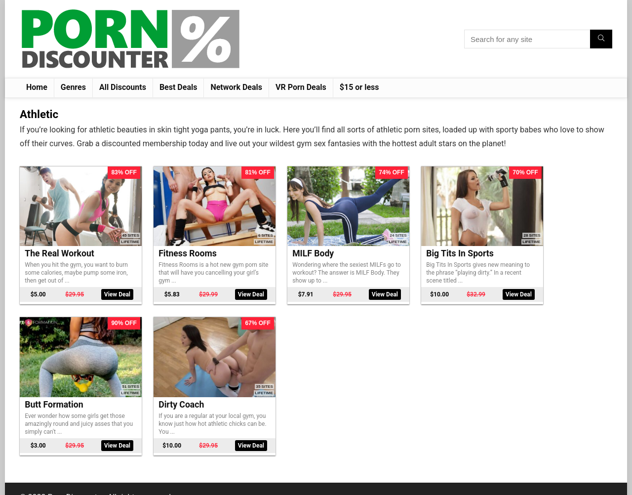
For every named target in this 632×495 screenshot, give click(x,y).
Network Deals (236, 87)
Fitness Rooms (175, 245)
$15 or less (359, 87)
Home (36, 87)
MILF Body (287, 245)
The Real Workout (59, 245)
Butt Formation (537, 245)
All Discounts (122, 87)
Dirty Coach (47, 388)
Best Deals (178, 87)
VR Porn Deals (301, 87)
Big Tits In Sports (421, 245)
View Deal (107, 286)
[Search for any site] (601, 39)
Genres (73, 87)
